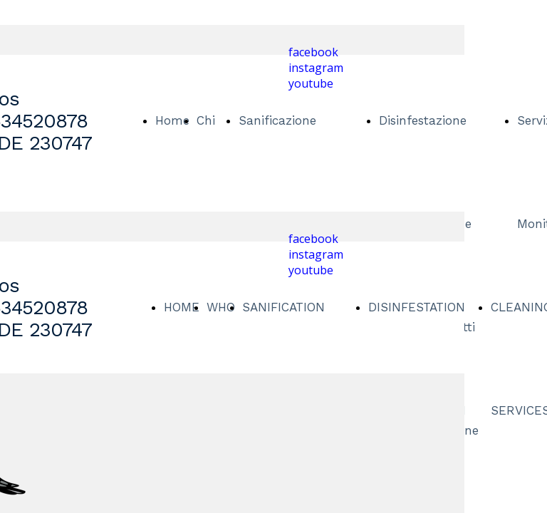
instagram (315, 68)
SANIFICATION (283, 307)
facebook (313, 52)
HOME (181, 307)
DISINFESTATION (416, 307)
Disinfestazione (423, 120)
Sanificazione (277, 120)
